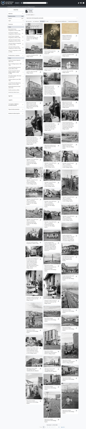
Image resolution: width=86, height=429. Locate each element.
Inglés (15, 21)
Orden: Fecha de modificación (60, 21)
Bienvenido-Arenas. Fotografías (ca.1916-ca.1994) (15, 30)
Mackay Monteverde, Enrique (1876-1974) (15, 87)
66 (58, 427)
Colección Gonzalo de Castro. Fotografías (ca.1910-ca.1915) (15, 40)
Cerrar (32, 9)
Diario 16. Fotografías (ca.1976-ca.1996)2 (15, 51)
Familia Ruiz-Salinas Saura (15, 92)
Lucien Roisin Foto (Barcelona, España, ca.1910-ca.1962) (15, 83)
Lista (46, 21)
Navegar (17, 2)
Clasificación (36, 21)
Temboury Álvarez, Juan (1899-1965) (15, 80)
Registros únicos (15, 16)
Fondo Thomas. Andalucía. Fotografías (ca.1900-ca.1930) (15, 37)
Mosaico (42, 21)
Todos (9, 27)
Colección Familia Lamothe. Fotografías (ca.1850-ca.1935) (15, 47)
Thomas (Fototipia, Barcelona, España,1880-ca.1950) (15, 68)
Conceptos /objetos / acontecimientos (13, 104)
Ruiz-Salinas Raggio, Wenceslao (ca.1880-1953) (15, 76)
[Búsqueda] (34, 3)
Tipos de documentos (13, 109)
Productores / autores (13, 55)
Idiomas (10, 13)
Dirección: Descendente (72, 21)
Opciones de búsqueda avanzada (34, 18)
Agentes (10, 96)
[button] (78, 3)
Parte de (10, 24)
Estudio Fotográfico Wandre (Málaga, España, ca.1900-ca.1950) (15, 72)
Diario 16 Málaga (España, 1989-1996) (15, 64)
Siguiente (63, 427)
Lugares (10, 100)
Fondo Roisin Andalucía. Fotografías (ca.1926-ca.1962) (15, 33)
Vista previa (29, 21)
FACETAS (16, 10)
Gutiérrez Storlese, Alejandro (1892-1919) (15, 61)
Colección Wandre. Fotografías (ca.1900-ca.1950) (15, 44)
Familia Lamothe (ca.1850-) (15, 90)
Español (15, 19)
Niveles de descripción (14, 113)
